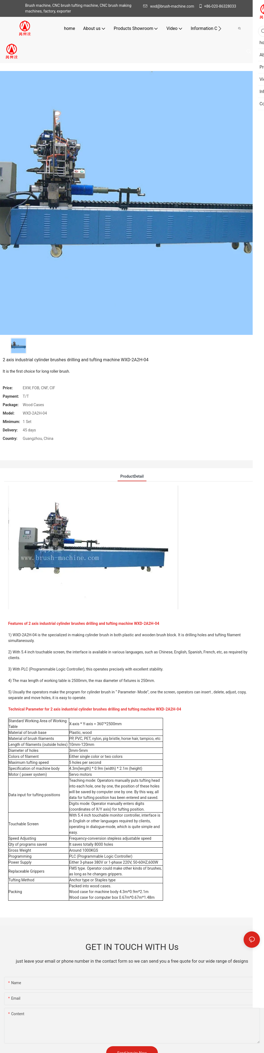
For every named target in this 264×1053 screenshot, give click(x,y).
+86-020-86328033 (217, 6)
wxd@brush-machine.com (170, 6)
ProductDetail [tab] (132, 476)
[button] (219, 28)
